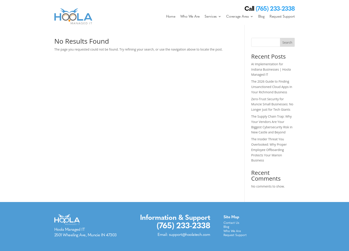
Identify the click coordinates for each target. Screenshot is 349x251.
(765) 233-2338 (183, 225)
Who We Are (190, 16)
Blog (261, 16)
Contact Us (231, 223)
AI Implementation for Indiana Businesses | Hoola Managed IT (271, 69)
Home (170, 16)
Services (211, 16)
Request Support (282, 16)
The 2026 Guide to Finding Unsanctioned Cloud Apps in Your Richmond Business (271, 86)
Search (287, 42)
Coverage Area (237, 16)
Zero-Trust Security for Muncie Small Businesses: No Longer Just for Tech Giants (272, 104)
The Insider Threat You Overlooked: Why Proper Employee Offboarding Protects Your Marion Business (269, 149)
